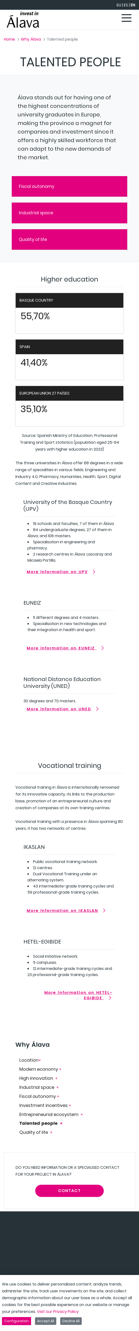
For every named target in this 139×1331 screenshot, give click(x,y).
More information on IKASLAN (62, 911)
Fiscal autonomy (36, 186)
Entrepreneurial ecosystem (49, 1114)
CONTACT (69, 1191)
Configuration (16, 1321)
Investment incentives (43, 1105)
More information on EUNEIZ (61, 648)
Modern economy (39, 1069)
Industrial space (36, 213)
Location (28, 1060)
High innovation (36, 1078)
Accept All (45, 1321)
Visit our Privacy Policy (58, 1311)
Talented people (39, 1123)
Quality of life (33, 239)
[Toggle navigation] (127, 18)
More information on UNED (59, 709)
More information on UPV (57, 572)
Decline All (71, 1321)
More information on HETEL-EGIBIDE (78, 995)
